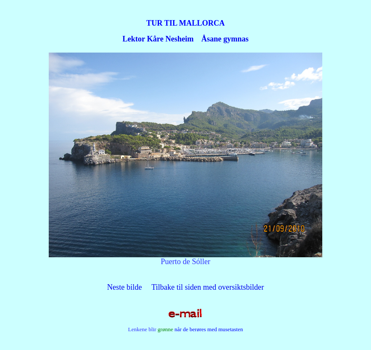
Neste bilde (124, 287)
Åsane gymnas (225, 39)
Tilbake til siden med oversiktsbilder (207, 287)
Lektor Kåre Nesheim (158, 39)
